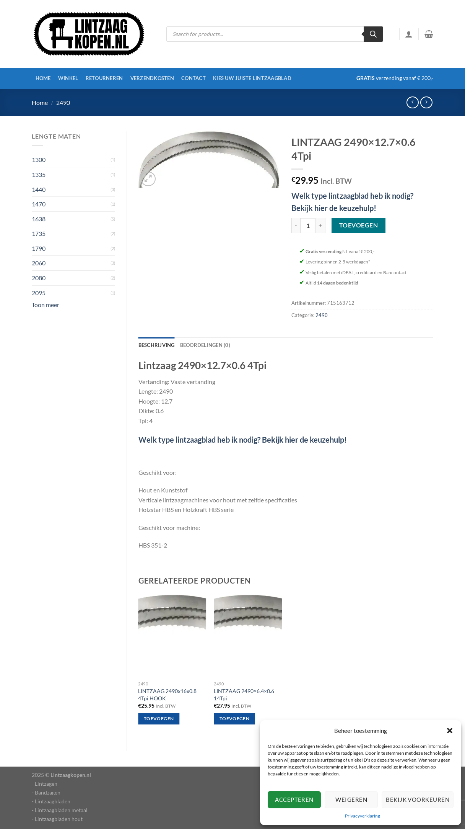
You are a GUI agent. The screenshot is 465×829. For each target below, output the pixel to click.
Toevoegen (358, 225)
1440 (39, 189)
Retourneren (104, 78)
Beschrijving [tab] (156, 345)
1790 (39, 248)
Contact (193, 78)
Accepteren (294, 799)
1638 (39, 218)
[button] (450, 730)
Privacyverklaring (362, 816)
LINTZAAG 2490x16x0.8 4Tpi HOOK (167, 694)
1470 (39, 204)
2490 (63, 102)
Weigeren (351, 799)
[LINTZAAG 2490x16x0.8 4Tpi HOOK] (172, 636)
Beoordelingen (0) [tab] (205, 345)
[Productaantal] (307, 225)
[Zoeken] (373, 34)
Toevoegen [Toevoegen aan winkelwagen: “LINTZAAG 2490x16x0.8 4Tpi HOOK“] (159, 718)
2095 (39, 292)
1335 (39, 174)
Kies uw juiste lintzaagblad (252, 78)
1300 (39, 159)
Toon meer (45, 304)
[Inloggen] (409, 34)
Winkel (68, 78)
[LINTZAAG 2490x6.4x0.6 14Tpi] (248, 636)
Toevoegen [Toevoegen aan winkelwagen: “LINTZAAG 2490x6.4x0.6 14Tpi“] (234, 718)
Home (43, 78)
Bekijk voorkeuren (417, 799)
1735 (39, 233)
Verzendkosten (152, 78)
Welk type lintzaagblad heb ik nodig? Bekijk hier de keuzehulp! (242, 439)
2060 (39, 263)
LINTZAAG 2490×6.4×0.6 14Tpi (244, 694)
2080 (39, 277)
